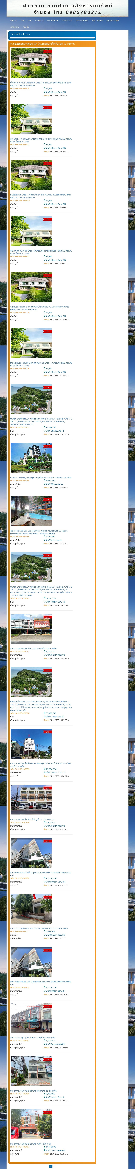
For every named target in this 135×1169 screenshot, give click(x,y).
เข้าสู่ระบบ (14, 27)
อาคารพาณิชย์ (82, 20)
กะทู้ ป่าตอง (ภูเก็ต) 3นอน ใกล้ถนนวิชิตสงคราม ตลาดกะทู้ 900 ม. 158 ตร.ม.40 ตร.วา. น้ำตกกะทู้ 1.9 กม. (41, 140)
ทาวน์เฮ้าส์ (39, 20)
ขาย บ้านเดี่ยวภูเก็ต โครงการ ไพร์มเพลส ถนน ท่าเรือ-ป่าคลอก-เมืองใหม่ (39, 928)
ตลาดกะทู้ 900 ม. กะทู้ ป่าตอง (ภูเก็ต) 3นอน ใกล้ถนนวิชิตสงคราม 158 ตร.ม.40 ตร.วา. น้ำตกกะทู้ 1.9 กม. (41, 252)
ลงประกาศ (112, 20)
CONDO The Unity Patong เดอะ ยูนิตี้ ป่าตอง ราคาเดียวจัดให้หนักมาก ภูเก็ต (40, 477)
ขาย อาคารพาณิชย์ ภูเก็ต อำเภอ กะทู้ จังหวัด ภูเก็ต (30, 1143)
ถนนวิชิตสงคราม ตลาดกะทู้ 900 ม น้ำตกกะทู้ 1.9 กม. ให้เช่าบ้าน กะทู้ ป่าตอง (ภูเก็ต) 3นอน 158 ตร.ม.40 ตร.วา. (39, 308)
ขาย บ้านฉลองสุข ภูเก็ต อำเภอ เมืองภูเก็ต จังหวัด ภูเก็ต (32, 1037)
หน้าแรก (13, 20)
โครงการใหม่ (97, 20)
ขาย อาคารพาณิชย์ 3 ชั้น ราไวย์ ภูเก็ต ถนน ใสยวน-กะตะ (32, 819)
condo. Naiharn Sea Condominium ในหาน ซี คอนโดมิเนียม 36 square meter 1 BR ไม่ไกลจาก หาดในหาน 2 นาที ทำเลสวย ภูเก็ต (39, 532)
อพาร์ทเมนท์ (67, 20)
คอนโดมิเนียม (52, 20)
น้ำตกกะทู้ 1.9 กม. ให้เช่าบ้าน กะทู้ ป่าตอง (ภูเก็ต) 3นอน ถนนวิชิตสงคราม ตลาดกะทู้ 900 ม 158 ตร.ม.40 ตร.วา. (41, 84)
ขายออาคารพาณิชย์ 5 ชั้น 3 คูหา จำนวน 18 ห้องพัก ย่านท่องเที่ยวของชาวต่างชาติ (40, 874)
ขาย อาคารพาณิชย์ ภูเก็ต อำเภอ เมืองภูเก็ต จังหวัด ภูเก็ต (33, 648)
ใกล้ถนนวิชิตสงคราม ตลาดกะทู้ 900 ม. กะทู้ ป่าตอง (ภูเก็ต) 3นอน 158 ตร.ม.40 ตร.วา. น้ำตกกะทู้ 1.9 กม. (41, 364)
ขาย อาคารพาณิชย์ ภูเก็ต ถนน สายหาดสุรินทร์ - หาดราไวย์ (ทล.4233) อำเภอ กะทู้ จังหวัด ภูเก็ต (41, 765)
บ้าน (29, 20)
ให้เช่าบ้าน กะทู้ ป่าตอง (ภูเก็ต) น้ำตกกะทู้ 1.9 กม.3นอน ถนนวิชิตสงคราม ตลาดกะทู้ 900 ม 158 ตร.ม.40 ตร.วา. (40, 196)
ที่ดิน (22, 20)
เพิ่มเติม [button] (27, 27)
